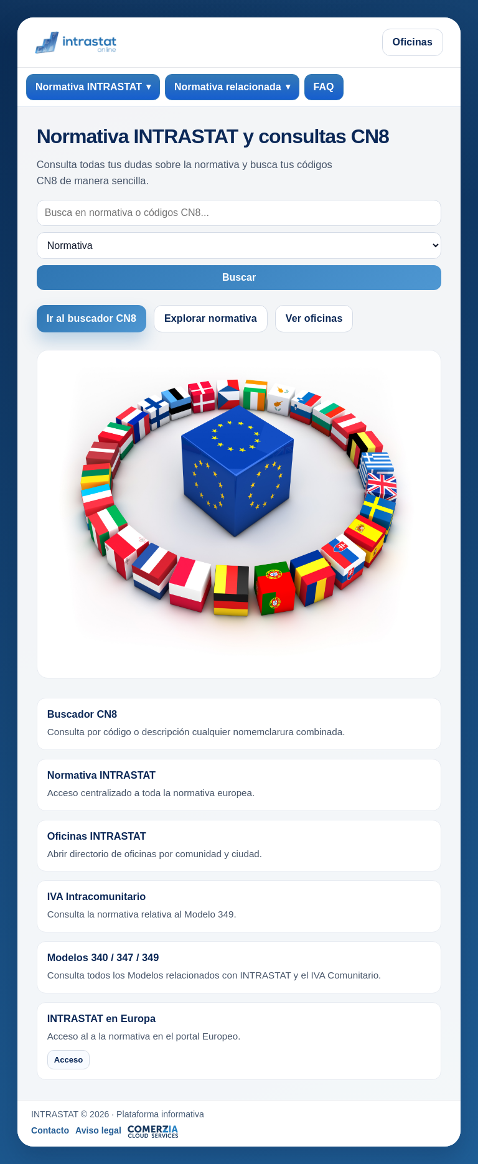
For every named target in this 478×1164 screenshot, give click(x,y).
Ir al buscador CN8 (91, 318)
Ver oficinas (314, 318)
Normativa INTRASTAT (88, 87)
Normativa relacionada (227, 87)
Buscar (239, 277)
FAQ (324, 87)
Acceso (68, 1059)
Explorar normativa (210, 318)
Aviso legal (98, 1130)
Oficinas (413, 42)
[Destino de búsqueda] (239, 245)
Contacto (50, 1130)
